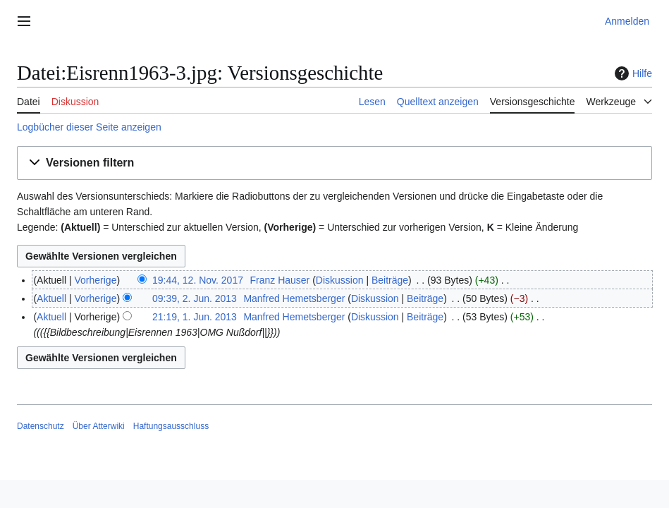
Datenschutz (40, 426)
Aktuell (51, 298)
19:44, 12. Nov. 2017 (197, 280)
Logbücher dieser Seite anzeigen (89, 127)
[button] (334, 163)
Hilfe (631, 73)
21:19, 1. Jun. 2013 (194, 316)
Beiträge (390, 280)
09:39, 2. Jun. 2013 (194, 298)
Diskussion (340, 280)
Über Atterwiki (99, 426)
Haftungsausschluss (171, 426)
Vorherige (96, 280)
